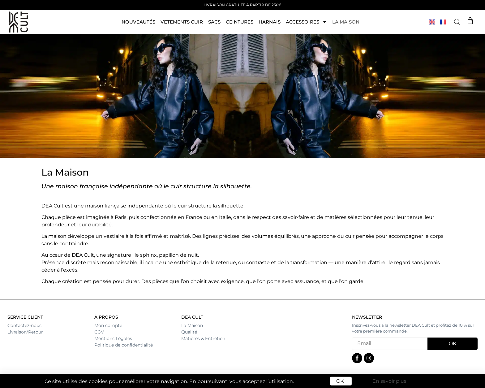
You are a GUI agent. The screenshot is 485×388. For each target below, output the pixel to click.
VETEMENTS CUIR (182, 22)
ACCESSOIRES (306, 21)
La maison (345, 22)
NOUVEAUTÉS (138, 22)
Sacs (214, 22)
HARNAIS (270, 22)
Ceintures (239, 22)
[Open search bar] (457, 22)
